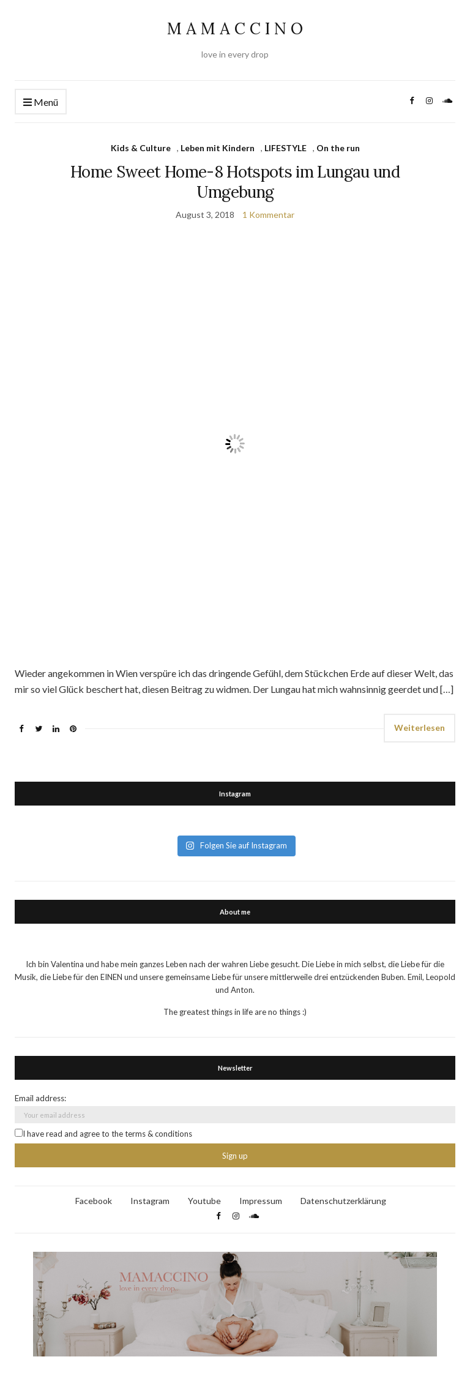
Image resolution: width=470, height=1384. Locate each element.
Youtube (204, 1200)
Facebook (93, 1200)
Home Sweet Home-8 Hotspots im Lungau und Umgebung (235, 182)
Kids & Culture (141, 148)
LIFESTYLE (285, 148)
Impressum (260, 1200)
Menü (40, 102)
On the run (338, 148)
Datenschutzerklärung (343, 1200)
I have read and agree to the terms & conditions (103, 1134)
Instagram (150, 1200)
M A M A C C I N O (235, 28)
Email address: (40, 1098)
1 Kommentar (268, 214)
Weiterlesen (419, 727)
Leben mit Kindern (218, 148)
